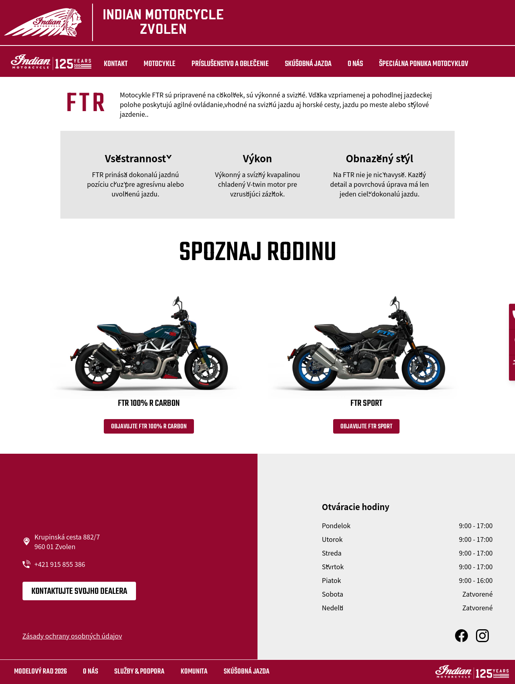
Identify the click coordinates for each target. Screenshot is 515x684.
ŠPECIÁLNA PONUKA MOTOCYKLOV (414, 64)
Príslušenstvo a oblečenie (221, 64)
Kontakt (106, 64)
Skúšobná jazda (299, 64)
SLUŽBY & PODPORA (139, 672)
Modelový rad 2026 (40, 672)
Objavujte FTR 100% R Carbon (149, 428)
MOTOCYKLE (150, 64)
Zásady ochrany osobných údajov (72, 637)
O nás (346, 64)
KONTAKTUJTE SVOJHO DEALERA (79, 593)
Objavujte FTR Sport (366, 428)
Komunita (194, 672)
